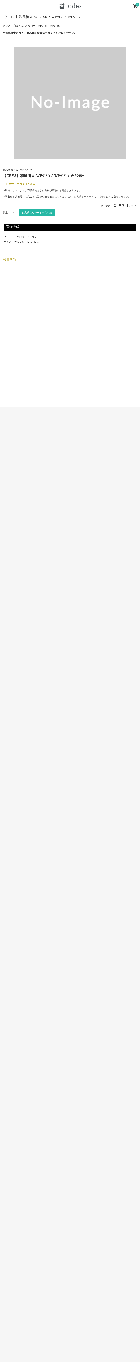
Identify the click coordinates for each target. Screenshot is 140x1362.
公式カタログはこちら (22, 184)
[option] (70, 103)
